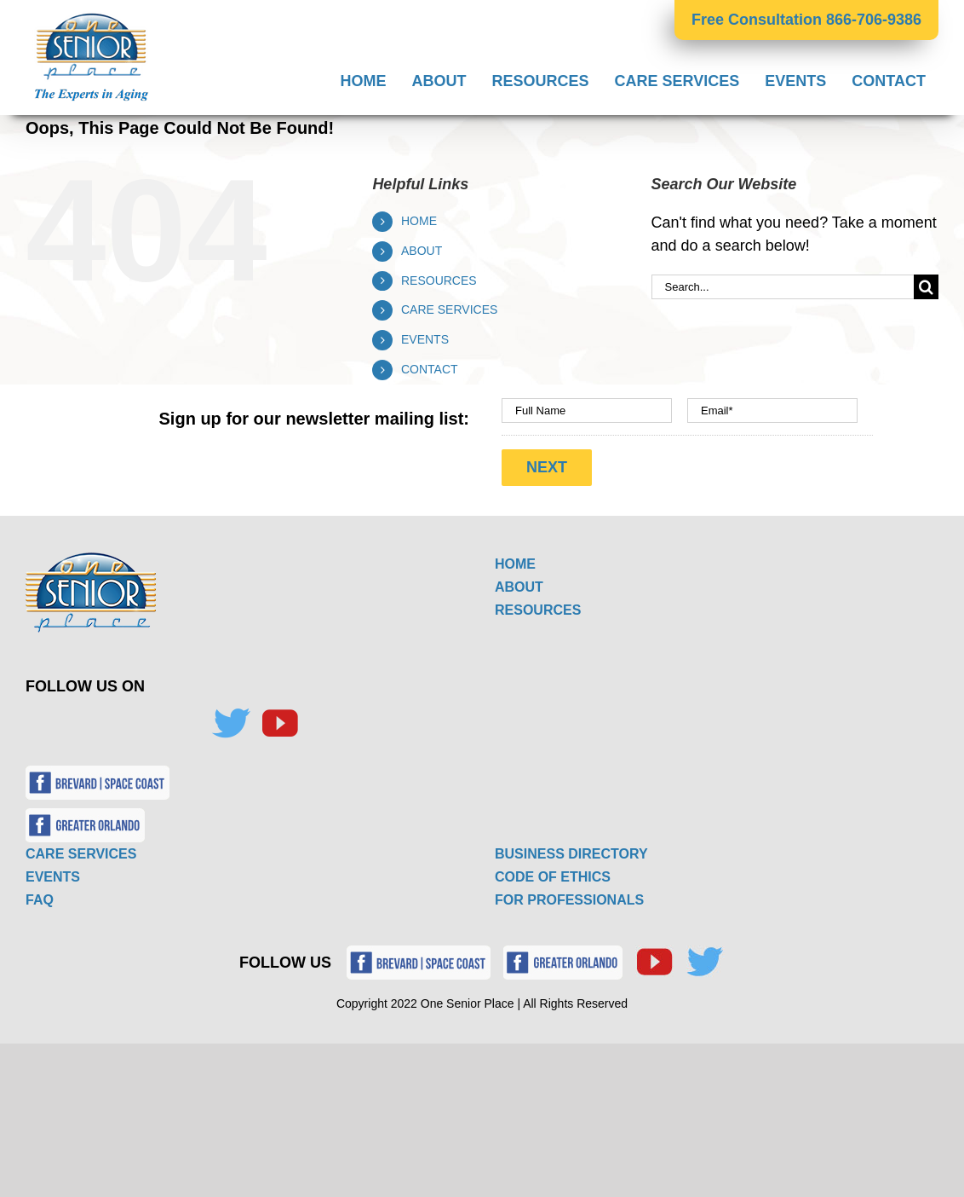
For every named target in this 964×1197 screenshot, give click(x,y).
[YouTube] (279, 720)
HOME (419, 221)
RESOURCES (439, 280)
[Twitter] (231, 720)
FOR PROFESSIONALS (569, 895)
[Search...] (782, 287)
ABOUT (421, 250)
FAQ (40, 895)
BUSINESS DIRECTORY (571, 849)
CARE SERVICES (449, 309)
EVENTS (425, 339)
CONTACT (429, 369)
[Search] (926, 287)
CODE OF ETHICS (553, 872)
